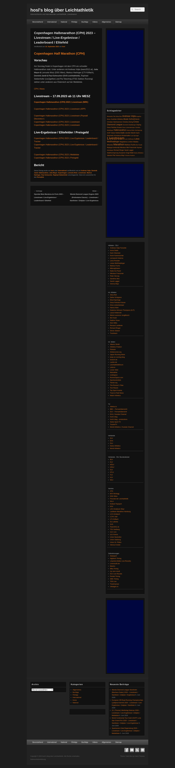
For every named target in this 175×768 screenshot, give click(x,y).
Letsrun (112, 367)
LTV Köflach (114, 519)
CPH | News (39, 89)
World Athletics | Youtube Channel (122, 427)
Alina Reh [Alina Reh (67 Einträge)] (119, 116)
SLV (111, 470)
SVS (111, 524)
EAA (111, 441)
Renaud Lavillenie (116, 325)
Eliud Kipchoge (115, 300)
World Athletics (115, 448)
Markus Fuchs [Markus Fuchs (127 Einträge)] (130, 145)
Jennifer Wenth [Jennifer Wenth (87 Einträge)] (130, 133)
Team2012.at (114, 527)
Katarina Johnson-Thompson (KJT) (122, 310)
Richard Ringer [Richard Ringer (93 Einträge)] (119, 150)
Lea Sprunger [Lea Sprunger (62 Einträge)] (135, 135)
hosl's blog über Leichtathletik (61, 10)
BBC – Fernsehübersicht (118, 409)
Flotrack (113, 349)
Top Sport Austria (116, 390)
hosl (63, 46)
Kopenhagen (62, 173)
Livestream (82, 173)
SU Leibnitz (114, 522)
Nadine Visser (115, 320)
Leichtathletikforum (116, 365)
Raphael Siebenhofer (60, 175)
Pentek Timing (115, 576)
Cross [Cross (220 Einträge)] (136, 122)
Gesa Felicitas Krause (117, 302)
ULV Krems (114, 534)
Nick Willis (113, 323)
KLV (111, 462)
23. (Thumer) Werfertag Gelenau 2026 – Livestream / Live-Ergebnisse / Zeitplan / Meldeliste (126, 712)
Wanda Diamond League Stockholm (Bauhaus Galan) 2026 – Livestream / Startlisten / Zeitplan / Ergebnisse (125, 692)
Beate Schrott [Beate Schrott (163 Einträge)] (129, 119)
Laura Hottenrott (115, 313)
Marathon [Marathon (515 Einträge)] (119, 144)
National (64, 22)
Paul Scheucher (46, 175)
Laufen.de (113, 362)
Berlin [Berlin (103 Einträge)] (137, 119)
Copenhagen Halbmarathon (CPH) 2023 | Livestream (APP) (60, 109)
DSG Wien (113, 496)
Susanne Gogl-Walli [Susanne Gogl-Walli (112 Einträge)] (126, 153)
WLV (111, 480)
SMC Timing (114, 579)
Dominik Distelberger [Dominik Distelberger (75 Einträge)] (129, 124)
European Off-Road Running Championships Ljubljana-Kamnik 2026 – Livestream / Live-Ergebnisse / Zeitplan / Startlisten (127, 702)
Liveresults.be (115, 563)
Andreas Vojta (86, 170)
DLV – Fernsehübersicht (118, 412)
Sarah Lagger (115, 281)
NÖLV (112, 464)
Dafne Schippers (116, 297)
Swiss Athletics (115, 446)
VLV (111, 477)
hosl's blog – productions (118, 419)
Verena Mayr (114, 284)
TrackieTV (113, 424)
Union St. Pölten (115, 542)
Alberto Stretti (115, 344)
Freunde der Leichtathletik (119, 499)
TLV (111, 475)
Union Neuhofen (115, 537)
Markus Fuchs (115, 266)
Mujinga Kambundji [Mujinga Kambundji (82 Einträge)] (113, 147)
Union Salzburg (115, 539)
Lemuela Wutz (72, 173)
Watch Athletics (115, 395)
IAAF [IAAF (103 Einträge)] (108, 133)
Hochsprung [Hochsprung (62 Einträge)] (138, 130)
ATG (111, 491)
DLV (111, 438)
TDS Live (113, 581)
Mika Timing (114, 569)
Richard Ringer (115, 328)
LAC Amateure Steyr (117, 509)
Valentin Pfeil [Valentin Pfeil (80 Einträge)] (111, 155)
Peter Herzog (114, 276)
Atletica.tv (113, 406)
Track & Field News (117, 393)
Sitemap (118, 22)
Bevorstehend (37, 22)
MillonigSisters (115, 268)
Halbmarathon (43, 173)
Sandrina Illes (115, 279)
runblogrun (114, 375)
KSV (111, 506)
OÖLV (112, 467)
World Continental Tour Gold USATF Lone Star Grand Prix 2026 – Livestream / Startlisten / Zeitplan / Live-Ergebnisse (126, 720)
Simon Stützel (115, 331)
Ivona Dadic (114, 250)
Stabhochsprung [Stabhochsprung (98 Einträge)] (112, 153)
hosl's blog (113, 417)
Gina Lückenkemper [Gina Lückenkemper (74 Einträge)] (128, 127)
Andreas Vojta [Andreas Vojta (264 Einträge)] (129, 116)
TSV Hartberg (115, 529)
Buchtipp (85, 22)
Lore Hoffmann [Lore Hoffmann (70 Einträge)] (129, 139)
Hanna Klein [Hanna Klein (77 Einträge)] (131, 130)
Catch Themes (140, 756)
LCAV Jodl (113, 517)
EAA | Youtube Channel (118, 414)
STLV (112, 472)
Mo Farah (113, 318)
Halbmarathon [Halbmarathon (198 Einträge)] (120, 130)
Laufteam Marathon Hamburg (120, 511)
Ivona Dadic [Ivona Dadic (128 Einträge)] (120, 133)
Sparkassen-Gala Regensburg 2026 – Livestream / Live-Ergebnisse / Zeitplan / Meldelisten (126, 730)
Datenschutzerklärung (38, 759)
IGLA (112, 501)
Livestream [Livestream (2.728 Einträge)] (115, 138)
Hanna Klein (114, 307)
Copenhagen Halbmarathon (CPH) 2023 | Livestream (57, 122)
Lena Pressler (115, 261)
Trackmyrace (114, 584)
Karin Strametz (115, 253)
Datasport (113, 556)
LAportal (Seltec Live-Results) (120, 561)
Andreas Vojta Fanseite (118, 248)
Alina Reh (113, 295)
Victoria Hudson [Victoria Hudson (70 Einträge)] (130, 155)
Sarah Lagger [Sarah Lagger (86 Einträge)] (129, 150)
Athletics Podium (116, 347)
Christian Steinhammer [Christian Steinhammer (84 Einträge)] (114, 122)
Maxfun (112, 566)
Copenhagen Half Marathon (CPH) (59, 53)
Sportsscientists (115, 380)
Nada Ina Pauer (115, 271)
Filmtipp (74, 22)
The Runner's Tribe (116, 385)
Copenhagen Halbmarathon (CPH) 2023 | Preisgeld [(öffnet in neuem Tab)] (56, 158)
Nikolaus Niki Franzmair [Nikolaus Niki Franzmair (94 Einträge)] (128, 147)
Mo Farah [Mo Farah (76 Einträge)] (139, 145)
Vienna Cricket (115, 545)
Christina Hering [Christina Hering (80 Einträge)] (127, 122)
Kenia (75, 700)
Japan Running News (117, 354)
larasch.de (113, 360)
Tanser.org (113, 383)
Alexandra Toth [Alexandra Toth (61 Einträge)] (111, 116)
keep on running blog (117, 357)
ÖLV (111, 443)
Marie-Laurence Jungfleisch (119, 315)
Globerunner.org (115, 352)
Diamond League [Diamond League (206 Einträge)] (114, 124)
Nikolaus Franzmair (117, 273)
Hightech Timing (115, 558)
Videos (95, 22)
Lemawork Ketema (116, 258)
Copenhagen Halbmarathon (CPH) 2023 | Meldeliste (56, 155)
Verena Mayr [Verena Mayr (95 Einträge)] (120, 155)
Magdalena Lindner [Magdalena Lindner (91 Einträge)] (126, 142)
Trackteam (113, 333)
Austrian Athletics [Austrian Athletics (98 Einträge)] (117, 119)
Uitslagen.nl (114, 586)
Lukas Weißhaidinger (117, 263)
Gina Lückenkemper (117, 305)
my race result (115, 571)
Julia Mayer (53, 173)
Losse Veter (114, 370)
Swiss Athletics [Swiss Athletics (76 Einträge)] (138, 153)
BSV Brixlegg (114, 494)
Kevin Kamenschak (116, 255)
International (52, 22)
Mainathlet (113, 372)
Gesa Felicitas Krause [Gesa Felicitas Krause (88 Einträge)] (114, 127)
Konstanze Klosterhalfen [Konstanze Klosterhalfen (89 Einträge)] (122, 135)
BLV (111, 459)
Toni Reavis (114, 388)
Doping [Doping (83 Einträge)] (138, 125)
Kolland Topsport (116, 504)
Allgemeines (106, 22)
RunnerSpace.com (116, 377)
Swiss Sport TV (115, 422)
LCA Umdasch (115, 514)
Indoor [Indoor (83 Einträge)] (113, 133)
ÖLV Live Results (116, 574)
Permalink (40, 177)
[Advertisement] (125, 66)
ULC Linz (113, 532)
